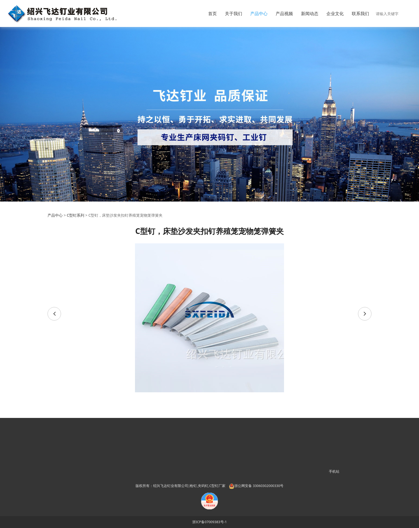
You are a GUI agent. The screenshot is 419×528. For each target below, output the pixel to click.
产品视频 (284, 13)
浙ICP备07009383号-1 (209, 522)
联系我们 (360, 13)
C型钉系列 (75, 215)
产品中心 (259, 13)
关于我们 (233, 13)
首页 (212, 13)
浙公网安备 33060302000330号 (256, 485)
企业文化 (335, 13)
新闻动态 (309, 13)
